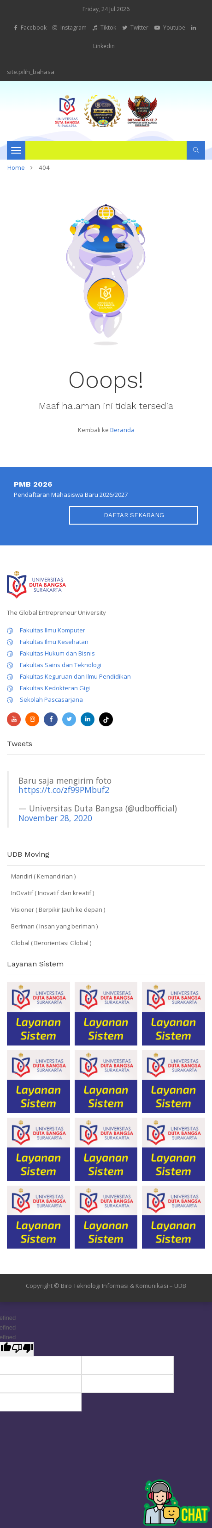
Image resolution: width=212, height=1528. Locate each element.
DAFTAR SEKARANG (134, 515)
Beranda (122, 430)
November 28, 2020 (55, 817)
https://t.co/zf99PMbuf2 (63, 789)
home (16, 167)
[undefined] (23, 1349)
